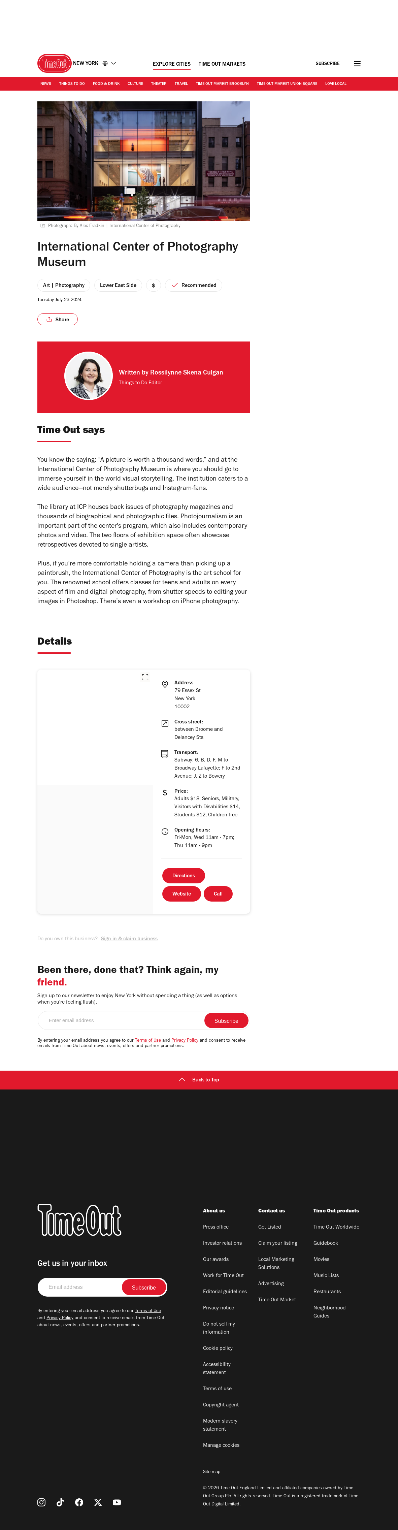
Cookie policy (218, 1349)
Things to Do (72, 84)
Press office (216, 1227)
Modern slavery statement (220, 1425)
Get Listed (269, 1227)
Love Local (335, 84)
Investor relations (222, 1243)
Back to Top (199, 1080)
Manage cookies (221, 1445)
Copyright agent (221, 1405)
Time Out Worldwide (336, 1227)
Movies (321, 1260)
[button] (145, 677)
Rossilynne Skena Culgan (186, 373)
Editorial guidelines (225, 1292)
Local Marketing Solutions (276, 1264)
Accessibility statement (217, 1369)
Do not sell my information (219, 1328)
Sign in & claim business (129, 939)
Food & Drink (106, 84)
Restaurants (327, 1292)
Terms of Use (148, 1041)
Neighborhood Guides (329, 1312)
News (45, 84)
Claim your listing (277, 1243)
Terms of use (217, 1389)
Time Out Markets (222, 64)
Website (181, 894)
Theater (159, 84)
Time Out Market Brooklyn (222, 84)
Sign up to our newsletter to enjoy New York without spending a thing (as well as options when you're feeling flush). (137, 999)
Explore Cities (172, 64)
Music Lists (326, 1276)
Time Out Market (277, 1300)
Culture (135, 84)
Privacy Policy (184, 1041)
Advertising (271, 1284)
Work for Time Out (223, 1276)
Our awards (216, 1260)
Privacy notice (218, 1308)
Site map (211, 1472)
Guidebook (325, 1243)
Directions (183, 876)
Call (218, 894)
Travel (181, 84)
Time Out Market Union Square (287, 84)
